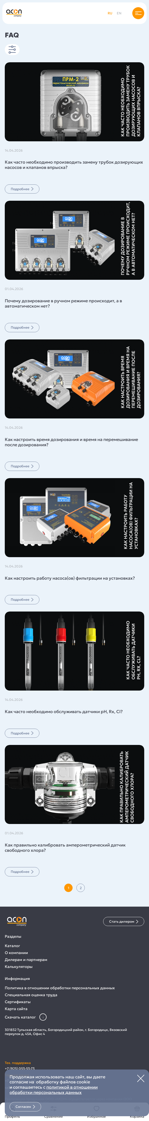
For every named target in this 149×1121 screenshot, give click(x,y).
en (119, 13)
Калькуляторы (18, 966)
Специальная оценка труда (31, 995)
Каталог (12, 946)
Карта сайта (16, 1009)
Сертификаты (18, 1002)
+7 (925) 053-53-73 (20, 1069)
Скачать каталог (26, 1017)
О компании (16, 952)
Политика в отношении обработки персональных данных (60, 988)
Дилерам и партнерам (26, 959)
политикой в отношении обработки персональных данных (54, 1089)
